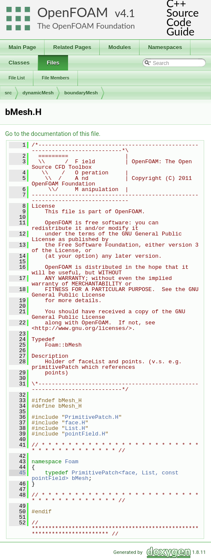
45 (17, 473)
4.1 (127, 13)
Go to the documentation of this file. (53, 133)
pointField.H (85, 434)
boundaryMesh (81, 92)
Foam (71, 461)
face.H (75, 423)
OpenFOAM (72, 12)
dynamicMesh (38, 92)
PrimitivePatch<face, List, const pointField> (107, 475)
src (8, 92)
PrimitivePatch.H (92, 417)
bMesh (80, 478)
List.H (75, 428)
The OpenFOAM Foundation (86, 25)
